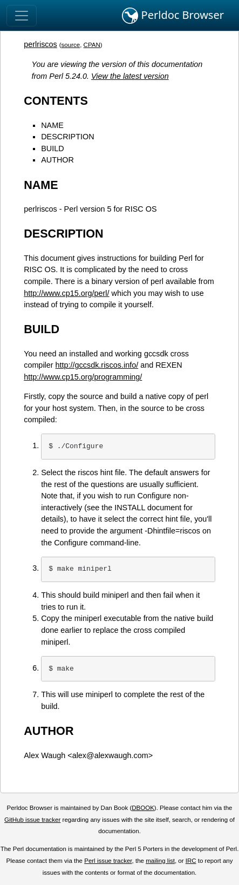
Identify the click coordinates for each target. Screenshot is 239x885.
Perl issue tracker (108, 860)
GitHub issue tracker (32, 819)
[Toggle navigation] (21, 15)
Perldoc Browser (173, 16)
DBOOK (143, 808)
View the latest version (130, 76)
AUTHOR (57, 160)
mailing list (160, 860)
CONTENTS (56, 100)
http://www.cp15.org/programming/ (83, 377)
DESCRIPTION (67, 136)
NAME (52, 125)
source (71, 45)
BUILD (52, 148)
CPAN (92, 45)
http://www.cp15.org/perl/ (66, 293)
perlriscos (40, 44)
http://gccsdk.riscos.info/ (97, 365)
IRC (191, 860)
